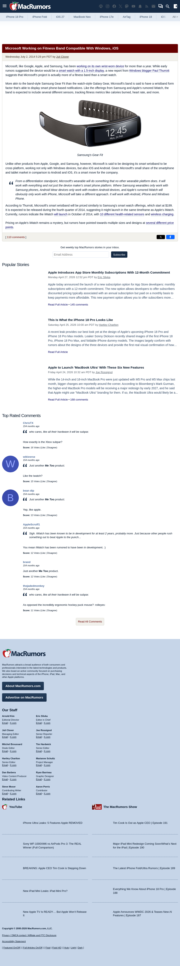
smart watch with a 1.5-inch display (81, 70)
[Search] (169, 6)
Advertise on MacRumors (24, 696)
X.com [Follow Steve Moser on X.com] (13, 792)
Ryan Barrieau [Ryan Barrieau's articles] (44, 771)
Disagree (51, 447)
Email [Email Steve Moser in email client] (5, 792)
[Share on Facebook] (170, 237)
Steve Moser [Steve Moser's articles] (9, 785)
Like (43, 447)
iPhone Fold (39, 16)
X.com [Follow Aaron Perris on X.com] (47, 792)
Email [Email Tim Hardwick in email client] (39, 750)
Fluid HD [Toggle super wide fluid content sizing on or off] (56, 947)
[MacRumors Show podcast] (101, 6)
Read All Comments (90, 621)
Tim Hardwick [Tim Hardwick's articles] (43, 743)
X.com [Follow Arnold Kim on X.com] (13, 722)
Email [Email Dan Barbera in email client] (5, 778)
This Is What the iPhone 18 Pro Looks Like (83, 320)
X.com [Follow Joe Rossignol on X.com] (47, 736)
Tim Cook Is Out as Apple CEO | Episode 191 (140, 821)
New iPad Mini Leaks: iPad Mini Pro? (45, 889)
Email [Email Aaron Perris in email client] (39, 792)
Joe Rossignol (104, 372)
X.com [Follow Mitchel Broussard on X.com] (13, 750)
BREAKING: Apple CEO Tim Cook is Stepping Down (54, 867)
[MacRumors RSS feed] (147, 6)
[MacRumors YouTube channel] (133, 6)
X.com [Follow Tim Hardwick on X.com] (47, 750)
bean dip (28, 490)
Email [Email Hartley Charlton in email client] (5, 764)
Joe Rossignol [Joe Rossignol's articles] (44, 729)
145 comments (79, 309)
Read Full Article (58, 309)
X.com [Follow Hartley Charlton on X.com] (13, 764)
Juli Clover (62, 56)
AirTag (127, 16)
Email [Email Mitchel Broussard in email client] (5, 750)
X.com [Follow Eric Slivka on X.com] (47, 722)
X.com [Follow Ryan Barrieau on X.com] (47, 778)
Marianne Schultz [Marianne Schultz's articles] (45, 757)
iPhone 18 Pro (14, 16)
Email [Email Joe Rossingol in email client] (39, 736)
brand (26, 562)
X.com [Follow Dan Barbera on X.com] (13, 778)
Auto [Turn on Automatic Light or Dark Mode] (66, 947)
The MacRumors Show (120, 806)
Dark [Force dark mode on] (80, 947)
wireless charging (162, 214)
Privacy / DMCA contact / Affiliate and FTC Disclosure (29, 935)
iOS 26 (165, 16)
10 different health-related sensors (122, 214)
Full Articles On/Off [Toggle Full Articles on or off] (32, 947)
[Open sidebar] (175, 7)
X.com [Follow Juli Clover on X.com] (13, 736)
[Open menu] (4, 6)
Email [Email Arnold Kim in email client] (5, 722)
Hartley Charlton (108, 324)
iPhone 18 (146, 16)
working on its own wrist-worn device (100, 66)
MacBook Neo (82, 16)
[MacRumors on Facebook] (114, 6)
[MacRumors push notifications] (140, 6)
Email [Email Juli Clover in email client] (5, 736)
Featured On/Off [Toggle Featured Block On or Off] (11, 947)
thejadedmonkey (33, 585)
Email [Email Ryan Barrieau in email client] (39, 778)
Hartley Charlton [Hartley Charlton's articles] (11, 757)
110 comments (16, 237)
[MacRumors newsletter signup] (153, 6)
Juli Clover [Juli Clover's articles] (8, 729)
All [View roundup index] (175, 16)
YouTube (15, 806)
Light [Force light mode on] (73, 947)
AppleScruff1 (31, 524)
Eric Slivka (104, 281)
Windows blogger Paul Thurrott (149, 70)
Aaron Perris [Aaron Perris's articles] (43, 785)
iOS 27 (60, 16)
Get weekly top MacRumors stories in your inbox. (90, 247)
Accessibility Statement (14, 941)
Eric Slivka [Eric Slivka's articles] (42, 715)
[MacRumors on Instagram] (107, 6)
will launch (61, 214)
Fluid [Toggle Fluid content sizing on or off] (47, 947)
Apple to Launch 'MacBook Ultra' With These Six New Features (101, 367)
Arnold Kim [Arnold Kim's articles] (8, 715)
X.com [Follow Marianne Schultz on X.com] (47, 764)
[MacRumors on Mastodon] (127, 6)
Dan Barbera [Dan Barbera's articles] (9, 771)
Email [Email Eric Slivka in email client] (39, 722)
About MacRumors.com (23, 685)
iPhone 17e (107, 16)
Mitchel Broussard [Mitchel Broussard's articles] (12, 743)
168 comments (79, 399)
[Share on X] (161, 237)
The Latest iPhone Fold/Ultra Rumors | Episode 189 (144, 867)
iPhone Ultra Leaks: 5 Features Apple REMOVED (52, 821)
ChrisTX (28, 423)
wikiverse (29, 456)
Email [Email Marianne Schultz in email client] (39, 764)
